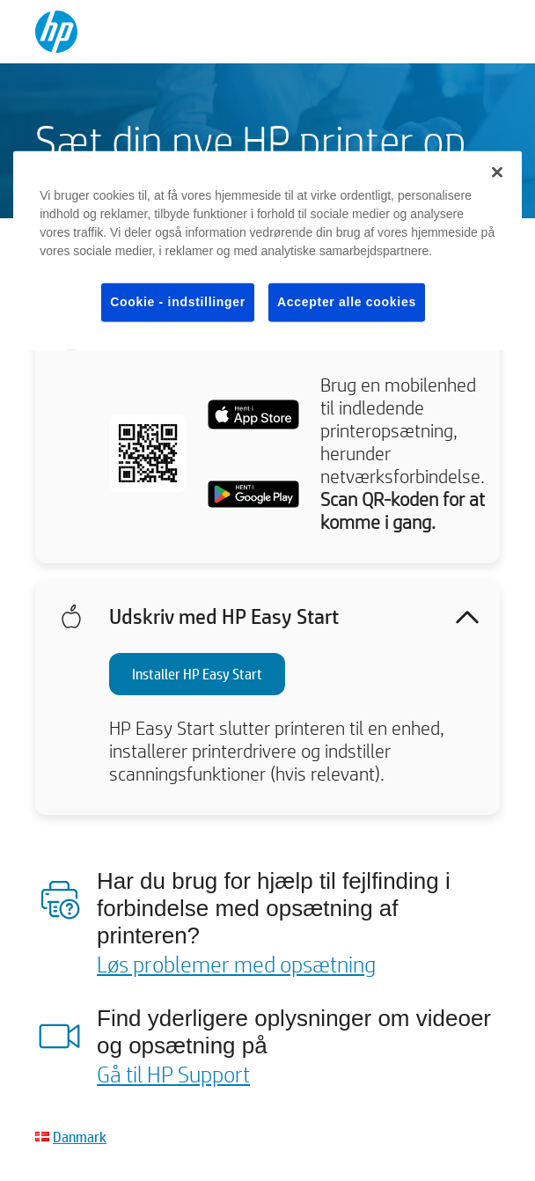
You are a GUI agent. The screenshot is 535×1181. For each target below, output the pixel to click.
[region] (267, 250)
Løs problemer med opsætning (236, 964)
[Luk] (497, 172)
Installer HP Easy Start (197, 674)
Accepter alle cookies (346, 302)
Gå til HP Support (173, 1074)
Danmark (79, 1136)
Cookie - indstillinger (178, 302)
